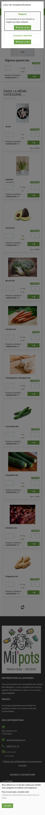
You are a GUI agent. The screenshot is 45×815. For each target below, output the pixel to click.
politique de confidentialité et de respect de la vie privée (20, 796)
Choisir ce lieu (22, 27)
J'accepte (7, 805)
